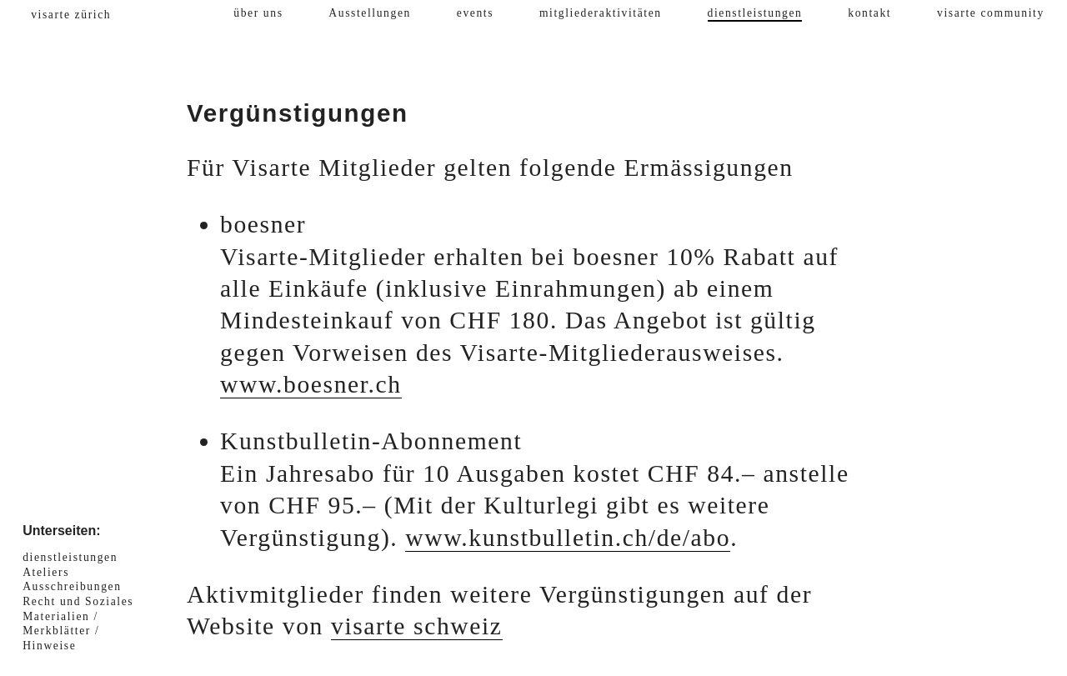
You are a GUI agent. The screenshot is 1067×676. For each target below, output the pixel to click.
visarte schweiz (417, 626)
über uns (258, 13)
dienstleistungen (755, 13)
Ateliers (46, 572)
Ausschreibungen (72, 586)
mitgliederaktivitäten (600, 13)
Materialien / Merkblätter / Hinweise (61, 631)
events (475, 13)
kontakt (869, 13)
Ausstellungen (369, 13)
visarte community (990, 13)
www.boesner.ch (311, 384)
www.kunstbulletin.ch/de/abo (567, 537)
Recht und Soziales (78, 601)
